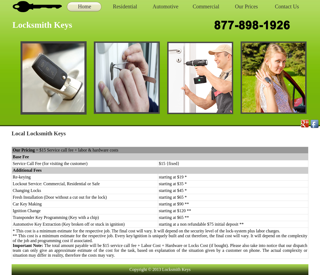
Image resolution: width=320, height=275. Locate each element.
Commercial (206, 6)
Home (84, 6)
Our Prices (246, 6)
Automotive (166, 6)
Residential (125, 6)
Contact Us (287, 6)
